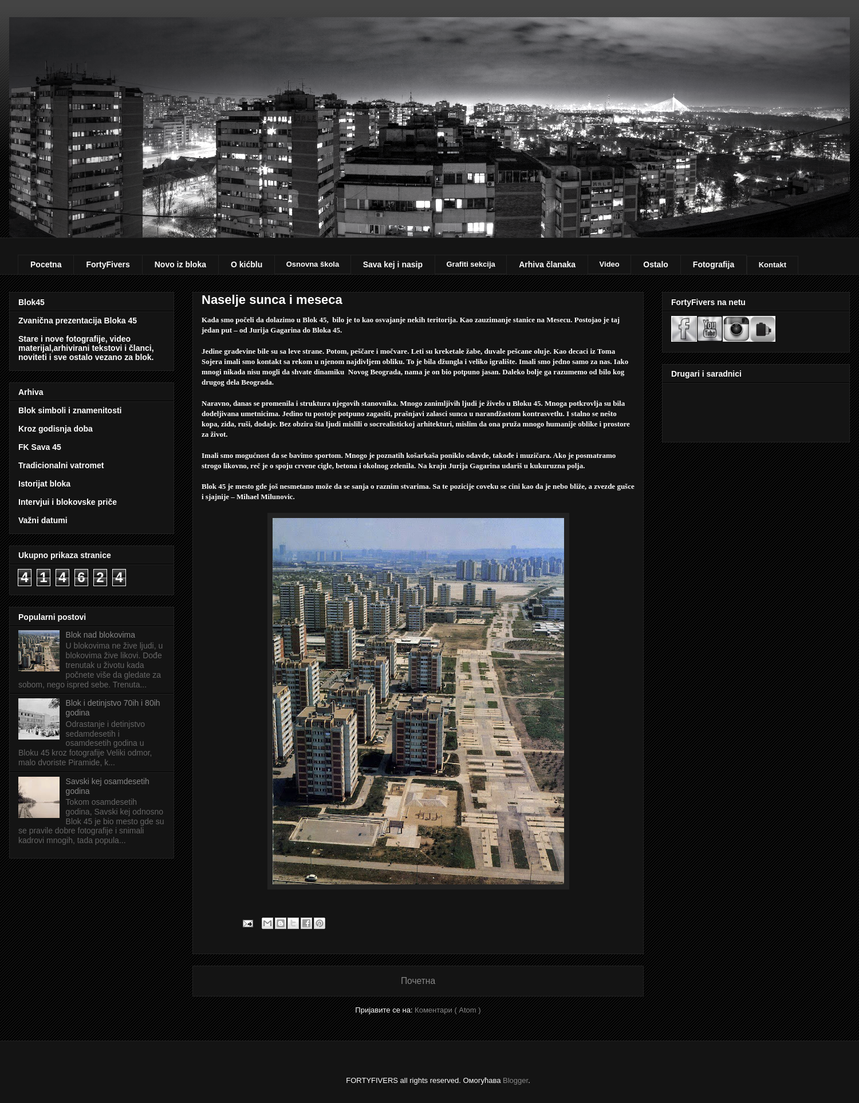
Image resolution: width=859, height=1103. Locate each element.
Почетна (418, 981)
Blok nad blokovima (100, 634)
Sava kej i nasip (393, 264)
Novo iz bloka (180, 264)
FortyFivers (107, 264)
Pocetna (45, 264)
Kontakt (772, 264)
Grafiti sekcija (470, 264)
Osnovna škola (312, 264)
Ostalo (655, 264)
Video (610, 264)
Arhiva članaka (547, 264)
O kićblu (246, 264)
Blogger (515, 1080)
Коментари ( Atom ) (448, 1010)
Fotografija (713, 264)
